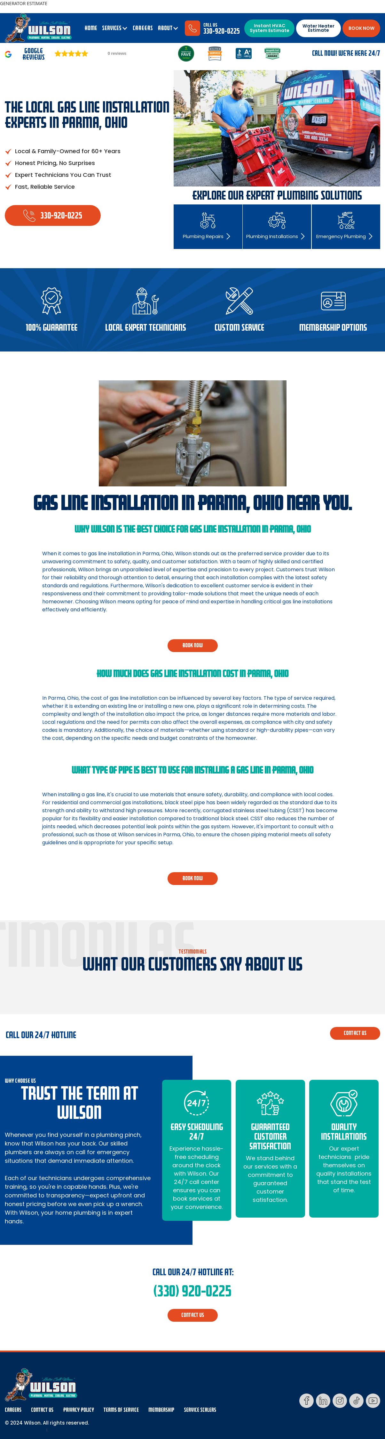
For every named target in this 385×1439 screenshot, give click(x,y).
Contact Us (42, 1410)
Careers (13, 1410)
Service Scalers (200, 1410)
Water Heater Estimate (318, 28)
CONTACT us (355, 1033)
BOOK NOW (361, 28)
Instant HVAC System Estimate (269, 28)
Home (90, 28)
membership (161, 1410)
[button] (115, 28)
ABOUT (165, 28)
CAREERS (143, 28)
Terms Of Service (121, 1410)
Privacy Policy (78, 1410)
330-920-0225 (221, 31)
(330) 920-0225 (192, 1291)
